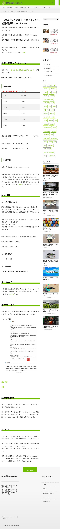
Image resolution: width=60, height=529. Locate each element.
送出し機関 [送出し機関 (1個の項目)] (50, 145)
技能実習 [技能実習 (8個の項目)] (46, 113)
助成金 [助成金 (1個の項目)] (54, 92)
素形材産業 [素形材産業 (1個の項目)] (46, 134)
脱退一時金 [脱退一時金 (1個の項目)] (46, 138)
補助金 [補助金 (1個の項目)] (45, 142)
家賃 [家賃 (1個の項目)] (50, 106)
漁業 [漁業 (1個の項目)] (56, 120)
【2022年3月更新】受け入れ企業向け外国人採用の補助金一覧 (50, 262)
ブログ (16, 8)
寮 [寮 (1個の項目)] (44, 110)
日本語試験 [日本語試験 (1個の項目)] (46, 117)
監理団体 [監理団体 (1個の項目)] (54, 131)
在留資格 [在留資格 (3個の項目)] (52, 96)
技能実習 (48, 71)
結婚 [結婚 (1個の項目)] (52, 134)
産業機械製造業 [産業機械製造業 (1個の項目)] (47, 127)
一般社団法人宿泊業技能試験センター (22, 70)
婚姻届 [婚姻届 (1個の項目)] (45, 106)
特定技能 (48, 75)
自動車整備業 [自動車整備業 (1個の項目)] (54, 138)
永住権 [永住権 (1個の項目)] (45, 120)
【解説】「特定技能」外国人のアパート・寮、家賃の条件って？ (50, 212)
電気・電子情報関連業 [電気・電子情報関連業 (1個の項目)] (49, 152)
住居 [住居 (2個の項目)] (50, 92)
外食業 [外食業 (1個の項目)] (52, 103)
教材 (3, 387)
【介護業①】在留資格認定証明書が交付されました (54, 31)
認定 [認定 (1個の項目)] (55, 142)
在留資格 (9, 8)
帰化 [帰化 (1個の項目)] (48, 110)
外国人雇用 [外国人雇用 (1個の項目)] (46, 103)
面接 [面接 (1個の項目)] (45, 156)
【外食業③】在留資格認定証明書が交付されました (54, 50)
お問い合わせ (46, 8)
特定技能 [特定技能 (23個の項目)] (46, 124)
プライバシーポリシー (7, 517)
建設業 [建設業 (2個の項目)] (52, 110)
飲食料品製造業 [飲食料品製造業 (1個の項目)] (51, 156)
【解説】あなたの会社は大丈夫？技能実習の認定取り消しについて (50, 194)
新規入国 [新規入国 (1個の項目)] (52, 113)
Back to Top (30, 470)
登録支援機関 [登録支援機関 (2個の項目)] (47, 131)
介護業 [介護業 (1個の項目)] (45, 92)
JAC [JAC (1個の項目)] (45, 85)
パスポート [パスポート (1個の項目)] (46, 88)
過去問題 (4, 382)
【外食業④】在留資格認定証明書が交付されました (54, 41)
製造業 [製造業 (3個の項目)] (50, 142)
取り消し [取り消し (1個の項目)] (46, 96)
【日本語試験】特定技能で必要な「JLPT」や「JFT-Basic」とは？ (50, 177)
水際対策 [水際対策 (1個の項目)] (53, 117)
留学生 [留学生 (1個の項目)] (54, 127)
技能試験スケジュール (26, 8)
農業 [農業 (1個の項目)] (45, 145)
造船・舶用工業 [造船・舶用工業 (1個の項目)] (47, 149)
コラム (3, 8)
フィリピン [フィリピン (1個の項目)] (53, 88)
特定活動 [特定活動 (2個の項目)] (52, 124)
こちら (23, 52)
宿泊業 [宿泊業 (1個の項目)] (54, 106)
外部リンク (37, 8)
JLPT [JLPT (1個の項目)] (55, 85)
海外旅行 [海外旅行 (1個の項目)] (51, 120)
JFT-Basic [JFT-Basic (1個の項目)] (50, 85)
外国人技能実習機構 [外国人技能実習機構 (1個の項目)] (48, 99)
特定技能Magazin (15, 525)
